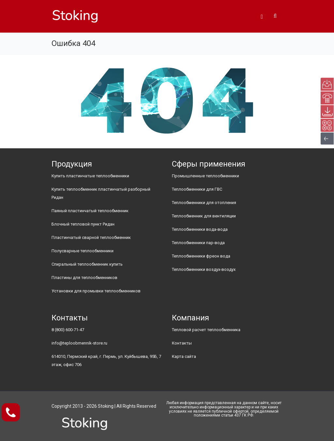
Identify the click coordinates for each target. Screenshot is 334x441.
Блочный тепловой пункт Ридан (83, 224)
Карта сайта (184, 356)
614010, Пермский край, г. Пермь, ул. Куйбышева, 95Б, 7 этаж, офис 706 (106, 360)
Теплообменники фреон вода (201, 256)
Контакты (182, 343)
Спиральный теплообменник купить (87, 264)
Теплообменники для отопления (204, 202)
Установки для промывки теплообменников (96, 290)
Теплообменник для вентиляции (204, 215)
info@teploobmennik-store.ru (79, 343)
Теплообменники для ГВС (197, 189)
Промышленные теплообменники (205, 175)
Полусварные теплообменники (83, 250)
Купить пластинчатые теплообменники (90, 175)
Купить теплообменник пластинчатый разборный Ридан (101, 193)
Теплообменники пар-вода (198, 242)
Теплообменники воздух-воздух (203, 269)
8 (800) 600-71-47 (68, 329)
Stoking (106, 406)
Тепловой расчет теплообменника (206, 329)
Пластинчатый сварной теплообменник (91, 237)
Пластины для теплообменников (84, 277)
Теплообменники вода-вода (200, 229)
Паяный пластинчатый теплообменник (90, 210)
